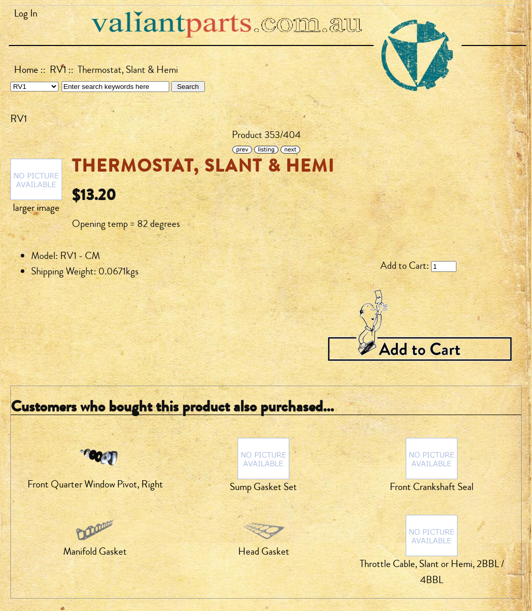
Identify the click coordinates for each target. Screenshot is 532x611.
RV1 (58, 70)
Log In (25, 13)
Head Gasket (263, 551)
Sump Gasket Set (263, 487)
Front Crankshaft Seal (432, 487)
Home (26, 70)
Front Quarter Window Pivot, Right (95, 484)
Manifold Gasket (95, 551)
